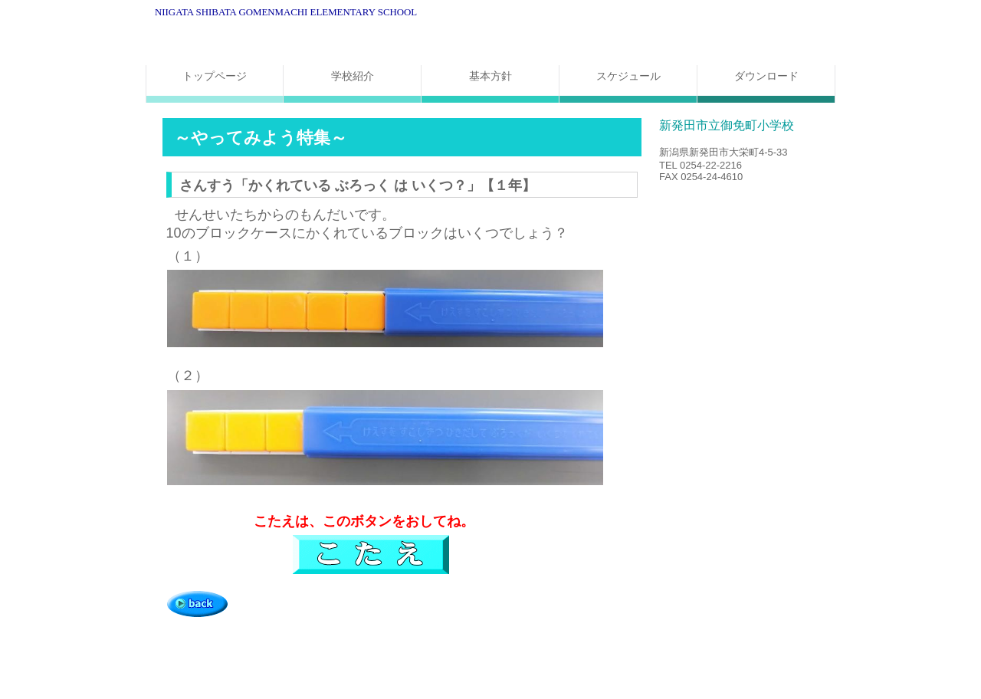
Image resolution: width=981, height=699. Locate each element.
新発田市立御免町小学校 (337, 41)
